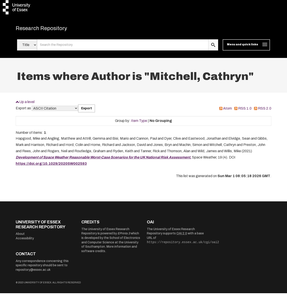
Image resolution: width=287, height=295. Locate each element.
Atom (227, 110)
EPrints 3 (123, 235)
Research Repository (47, 29)
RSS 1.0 (245, 110)
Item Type (139, 122)
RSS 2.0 (264, 110)
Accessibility (25, 240)
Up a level (27, 103)
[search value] (123, 46)
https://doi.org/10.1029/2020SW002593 (51, 165)
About (20, 235)
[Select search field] (27, 46)
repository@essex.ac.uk (33, 271)
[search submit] (213, 46)
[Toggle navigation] (246, 46)
